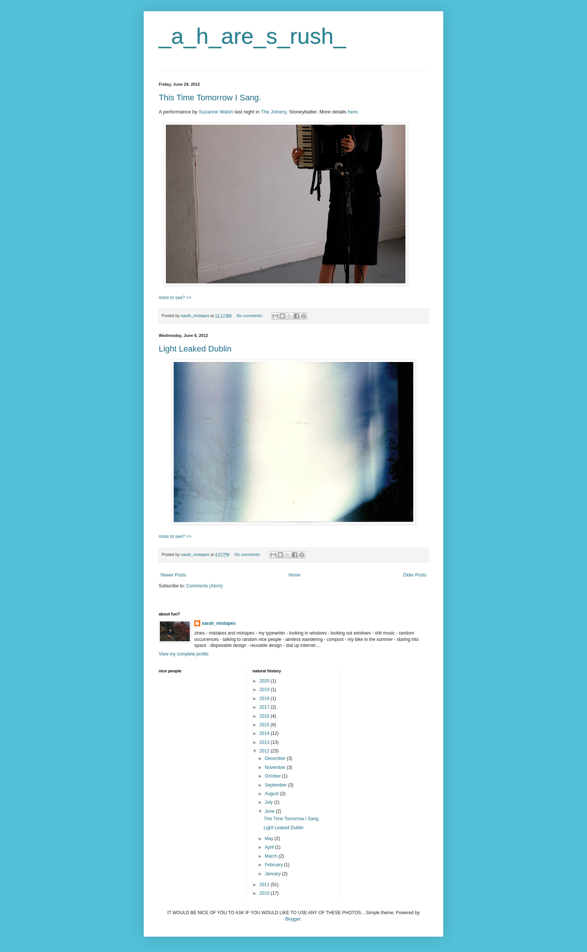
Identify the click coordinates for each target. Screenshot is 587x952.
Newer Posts (173, 575)
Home (295, 575)
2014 (265, 733)
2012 (265, 751)
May (269, 838)
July (269, 802)
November (276, 767)
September (276, 785)
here (353, 112)
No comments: (250, 315)
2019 (265, 689)
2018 (265, 698)
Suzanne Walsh (216, 112)
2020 (265, 681)
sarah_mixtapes (219, 623)
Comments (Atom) (204, 585)
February (274, 864)
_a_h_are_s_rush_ (252, 36)
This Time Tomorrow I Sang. (210, 97)
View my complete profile (184, 654)
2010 (265, 893)
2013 (265, 742)
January (273, 873)
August (272, 793)
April (270, 847)
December (276, 758)
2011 (265, 884)
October (273, 776)
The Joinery (273, 112)
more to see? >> (175, 297)
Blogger (293, 919)
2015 (265, 724)
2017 (265, 707)
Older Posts (414, 575)
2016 (265, 716)
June (270, 811)
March (272, 856)
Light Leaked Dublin (195, 348)
